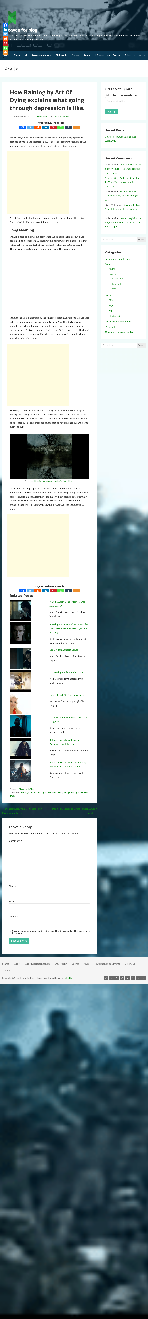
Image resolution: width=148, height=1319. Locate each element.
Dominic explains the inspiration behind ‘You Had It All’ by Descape (123, 222)
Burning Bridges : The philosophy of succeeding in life (121, 195)
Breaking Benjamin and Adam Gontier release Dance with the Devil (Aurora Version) (68, 628)
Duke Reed (42, 116)
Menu (108, 264)
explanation (50, 792)
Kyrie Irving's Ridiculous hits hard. (66, 672)
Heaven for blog (20, 30)
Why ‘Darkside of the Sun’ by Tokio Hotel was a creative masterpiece (123, 168)
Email (12, 901)
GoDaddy (68, 978)
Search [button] (5, 963)
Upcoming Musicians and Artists (121, 331)
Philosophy (62, 55)
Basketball (117, 278)
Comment (15, 840)
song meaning (70, 792)
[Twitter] (30, 127)
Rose (107, 178)
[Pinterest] (53, 127)
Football (116, 283)
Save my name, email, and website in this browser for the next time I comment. (51, 932)
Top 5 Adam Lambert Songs (63, 649)
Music (17, 55)
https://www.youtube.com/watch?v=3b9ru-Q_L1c (53, 481)
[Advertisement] (38, 182)
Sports (75, 55)
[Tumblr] (68, 127)
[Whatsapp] (60, 127)
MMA (115, 289)
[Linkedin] (45, 127)
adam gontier (27, 792)
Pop (111, 305)
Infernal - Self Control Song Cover (67, 694)
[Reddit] (37, 127)
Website (13, 916)
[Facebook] (22, 127)
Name (12, 886)
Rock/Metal (30, 789)
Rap (111, 310)
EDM (111, 300)
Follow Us (130, 55)
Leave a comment (62, 116)
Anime (87, 55)
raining (60, 792)
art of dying (39, 792)
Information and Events (107, 55)
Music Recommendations (38, 55)
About (142, 55)
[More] (76, 127)
